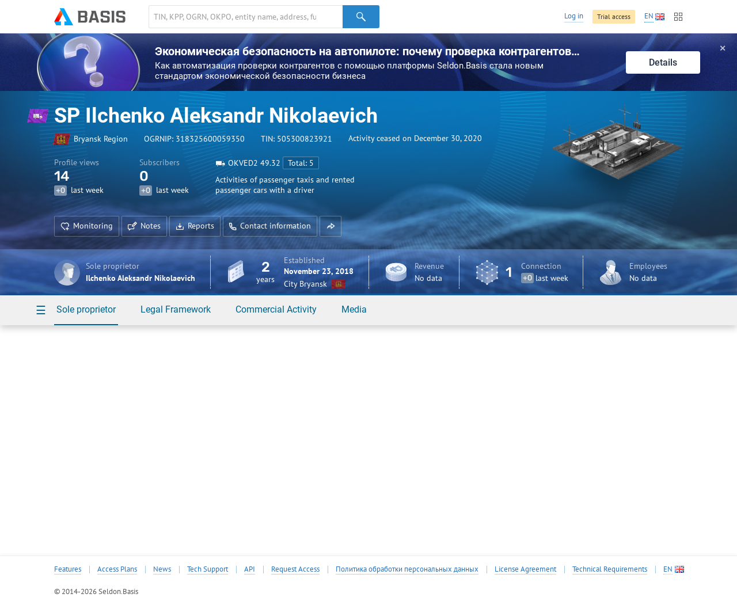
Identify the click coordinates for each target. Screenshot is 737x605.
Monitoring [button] (86, 225)
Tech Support (207, 569)
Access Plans (117, 569)
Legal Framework (175, 309)
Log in (573, 16)
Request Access (295, 569)
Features (67, 569)
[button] (330, 226)
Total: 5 (301, 163)
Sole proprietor (86, 309)
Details (663, 62)
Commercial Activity (276, 309)
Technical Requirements (609, 569)
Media (354, 309)
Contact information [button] (270, 225)
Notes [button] (144, 225)
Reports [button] (195, 225)
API (249, 569)
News (162, 569)
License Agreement (525, 569)
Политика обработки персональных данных (407, 569)
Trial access (613, 16)
